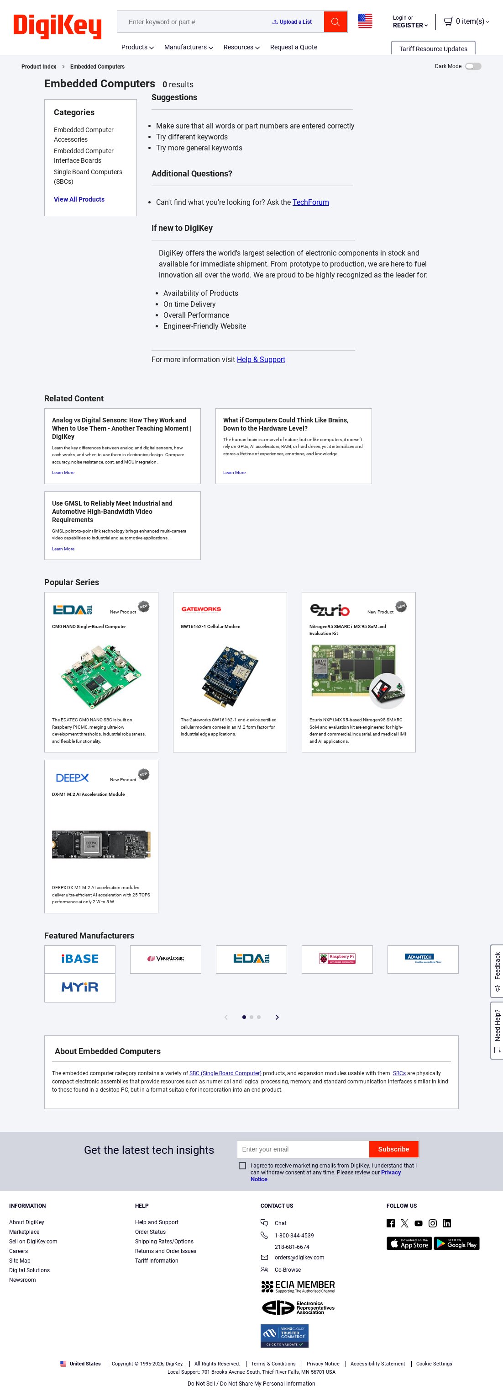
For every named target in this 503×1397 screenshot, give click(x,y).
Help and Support (156, 1222)
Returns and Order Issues (165, 1251)
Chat (274, 1224)
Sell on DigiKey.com (33, 1241)
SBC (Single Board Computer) (225, 1073)
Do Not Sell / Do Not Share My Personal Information (251, 1384)
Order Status (150, 1232)
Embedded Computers (97, 67)
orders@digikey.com (293, 1258)
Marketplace (24, 1232)
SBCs (399, 1073)
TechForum (311, 202)
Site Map (20, 1261)
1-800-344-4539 (287, 1236)
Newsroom (22, 1280)
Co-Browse (281, 1270)
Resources (238, 47)
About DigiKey (26, 1222)
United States (80, 1364)
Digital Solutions (29, 1270)
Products (134, 47)
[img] (57, 27)
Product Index (38, 67)
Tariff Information (156, 1261)
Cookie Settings (434, 1364)
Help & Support (261, 359)
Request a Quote (293, 47)
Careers (18, 1251)
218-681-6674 (285, 1247)
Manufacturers (185, 47)
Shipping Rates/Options (164, 1241)
